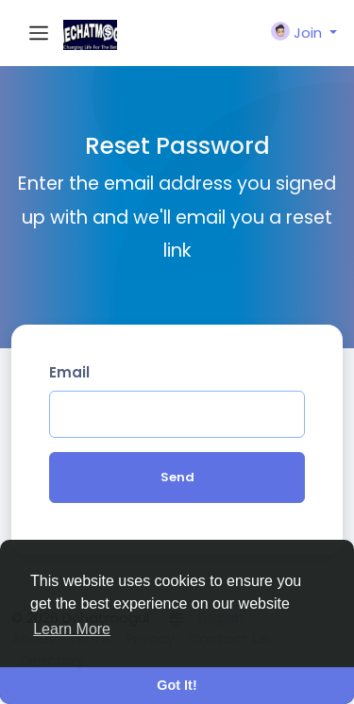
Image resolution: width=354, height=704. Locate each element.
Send (177, 477)
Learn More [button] (71, 629)
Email (69, 372)
